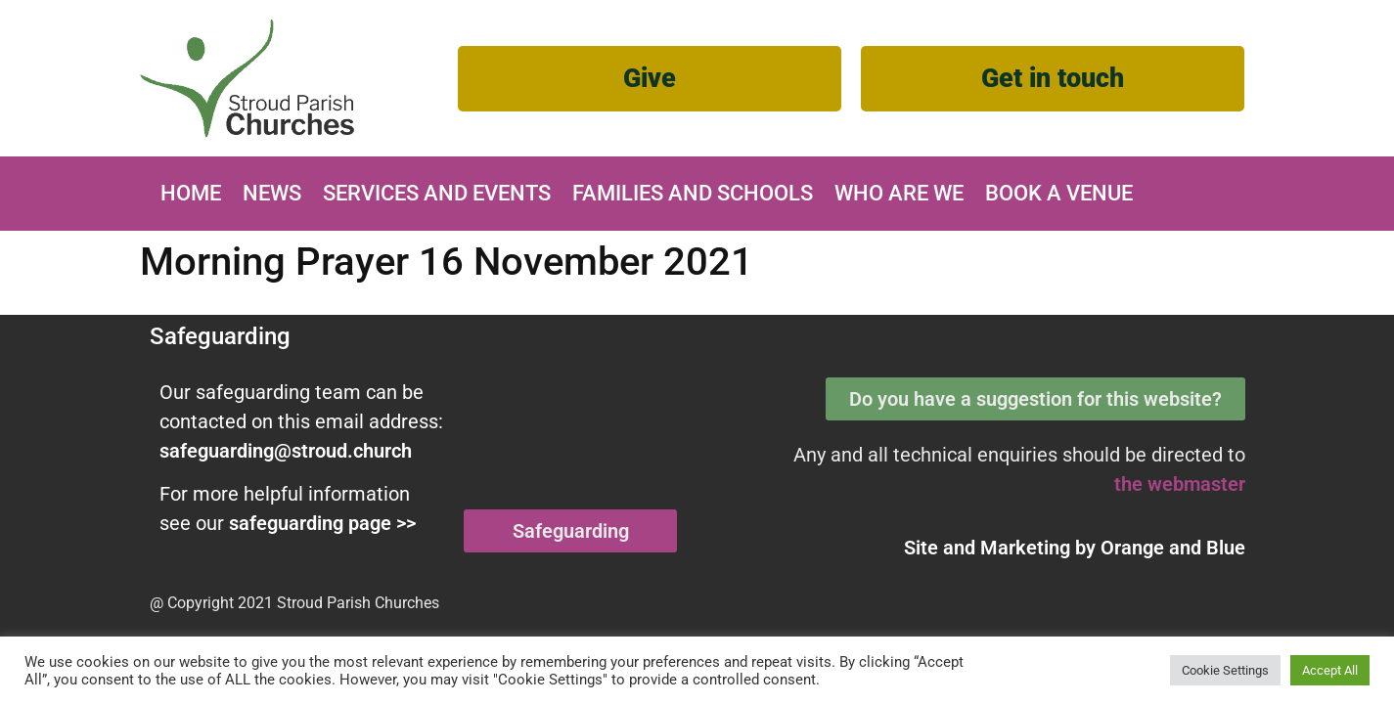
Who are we (899, 193)
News (272, 193)
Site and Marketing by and (1074, 547)
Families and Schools (692, 193)
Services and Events (437, 193)
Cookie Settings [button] (1225, 670)
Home (190, 193)
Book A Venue (1059, 193)
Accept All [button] (1330, 670)
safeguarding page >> (322, 523)
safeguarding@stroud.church (285, 450)
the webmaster (1179, 484)
